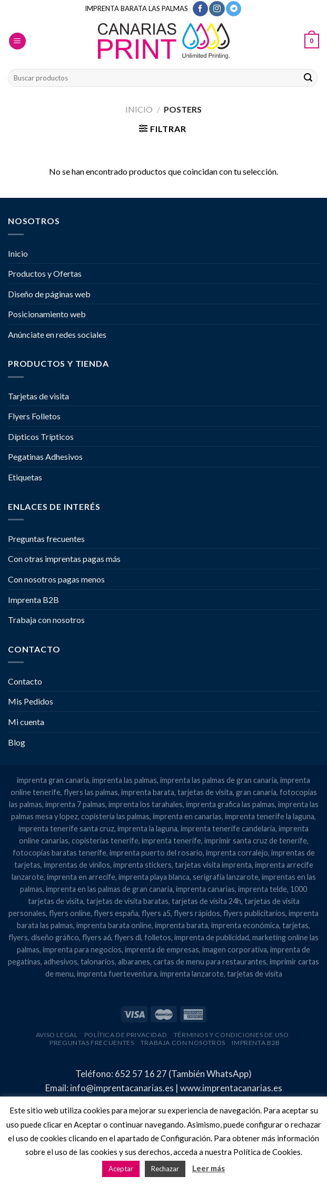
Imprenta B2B (33, 600)
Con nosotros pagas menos (56, 579)
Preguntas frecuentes (46, 539)
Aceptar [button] (120, 1168)
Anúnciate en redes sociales (57, 334)
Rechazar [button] (165, 1168)
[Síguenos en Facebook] (200, 9)
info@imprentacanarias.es (122, 1087)
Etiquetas (25, 477)
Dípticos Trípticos (41, 436)
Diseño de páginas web (49, 294)
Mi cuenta (26, 722)
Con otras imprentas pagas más (64, 559)
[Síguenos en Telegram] (233, 9)
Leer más (208, 1168)
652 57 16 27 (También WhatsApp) (183, 1073)
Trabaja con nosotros (46, 620)
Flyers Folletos (34, 416)
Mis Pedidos (30, 701)
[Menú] (17, 41)
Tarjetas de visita (38, 396)
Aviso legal (57, 1035)
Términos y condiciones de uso (231, 1035)
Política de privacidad (125, 1035)
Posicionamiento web (47, 314)
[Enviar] (308, 78)
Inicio (139, 109)
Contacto (25, 681)
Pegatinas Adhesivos (45, 456)
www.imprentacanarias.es (231, 1087)
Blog (16, 742)
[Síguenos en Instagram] (216, 9)
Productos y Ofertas (45, 273)
